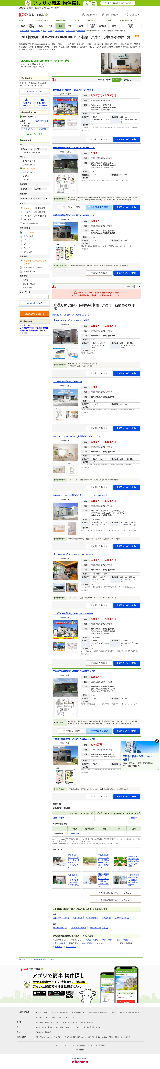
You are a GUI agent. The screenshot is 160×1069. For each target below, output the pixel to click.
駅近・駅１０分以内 (61, 918)
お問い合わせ (81, 1045)
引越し (42, 1037)
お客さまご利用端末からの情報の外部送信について (69, 1012)
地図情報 (127, 1037)
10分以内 (27, 216)
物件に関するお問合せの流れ (98, 1012)
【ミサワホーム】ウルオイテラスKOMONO (73, 554)
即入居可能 (106, 918)
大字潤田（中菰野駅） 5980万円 (67, 382)
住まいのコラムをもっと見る (116, 900)
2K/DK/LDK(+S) (29, 165)
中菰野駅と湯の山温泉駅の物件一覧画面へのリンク (70, 315)
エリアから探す (34, 134)
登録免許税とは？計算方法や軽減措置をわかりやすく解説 (133, 861)
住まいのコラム (101, 1037)
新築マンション (41, 1027)
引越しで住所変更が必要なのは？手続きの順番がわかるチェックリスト (103, 880)
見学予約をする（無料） (99, 207)
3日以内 (27, 244)
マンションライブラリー (55, 1037)
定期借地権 (27, 287)
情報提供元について (26, 959)
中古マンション (53, 1027)
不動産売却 (39, 1032)
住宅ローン (100, 1027)
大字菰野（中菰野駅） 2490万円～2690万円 (73, 90)
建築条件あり (29, 271)
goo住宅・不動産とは (43, 1012)
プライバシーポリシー (61, 1045)
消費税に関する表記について (67, 1017)
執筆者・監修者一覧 (115, 1037)
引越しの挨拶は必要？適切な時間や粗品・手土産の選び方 (133, 880)
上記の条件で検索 (34, 314)
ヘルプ (73, 1045)
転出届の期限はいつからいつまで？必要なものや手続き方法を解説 (73, 880)
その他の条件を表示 (33, 303)
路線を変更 (28, 129)
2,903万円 (133, 818)
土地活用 (48, 1032)
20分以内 (27, 220)
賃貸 (126, 940)
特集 (37, 1037)
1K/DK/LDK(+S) (29, 161)
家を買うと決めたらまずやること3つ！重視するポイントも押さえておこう (74, 861)
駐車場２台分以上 (122, 918)
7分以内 (41, 212)
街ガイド (91, 1037)
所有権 (25, 280)
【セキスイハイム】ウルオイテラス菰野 (71, 320)
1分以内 (41, 208)
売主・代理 (77, 918)
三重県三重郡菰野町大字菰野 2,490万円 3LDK (74, 215)
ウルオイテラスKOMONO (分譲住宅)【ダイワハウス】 (78, 436)
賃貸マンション (73, 1022)
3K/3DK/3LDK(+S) (60, 928)
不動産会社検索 (70, 1037)
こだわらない (29, 232)
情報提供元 (114, 1012)
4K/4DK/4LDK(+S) (78, 928)
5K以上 (26, 176)
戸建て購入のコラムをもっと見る (116, 893)
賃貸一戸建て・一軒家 (58, 1022)
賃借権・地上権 (29, 284)
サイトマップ (92, 1045)
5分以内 (27, 212)
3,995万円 (75, 834)
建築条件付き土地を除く (34, 267)
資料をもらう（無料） (127, 139)
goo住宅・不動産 (23, 1012)
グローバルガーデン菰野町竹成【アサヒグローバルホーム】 (80, 495)
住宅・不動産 (87, 943)
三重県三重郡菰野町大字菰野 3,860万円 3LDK (74, 148)
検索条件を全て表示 (35, 91)
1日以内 (27, 240)
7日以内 (27, 248)
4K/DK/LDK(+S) (29, 172)
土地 (118, 940)
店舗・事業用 (60, 943)
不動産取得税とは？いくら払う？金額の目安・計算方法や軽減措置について (103, 861)
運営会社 (102, 1045)
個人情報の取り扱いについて (45, 1017)
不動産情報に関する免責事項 (44, 959)
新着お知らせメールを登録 (42, 102)
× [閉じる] (156, 741)
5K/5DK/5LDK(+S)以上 (99, 928)
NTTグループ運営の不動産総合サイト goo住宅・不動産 (39, 8)
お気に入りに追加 (99, 139)
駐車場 (82, 1022)
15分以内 (42, 216)
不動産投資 (90, 1027)
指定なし (27, 208)
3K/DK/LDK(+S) (29, 168)
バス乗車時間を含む (31, 223)
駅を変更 (42, 129)
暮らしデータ (71, 947)
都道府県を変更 (42, 121)
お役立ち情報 (21, 1037)
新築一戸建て (92, 940)
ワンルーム (27, 180)
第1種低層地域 (92, 918)
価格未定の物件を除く (32, 152)
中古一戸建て (107, 940)
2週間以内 (28, 252)
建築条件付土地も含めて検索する (35, 262)
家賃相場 (58, 947)
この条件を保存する (27, 102)
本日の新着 (28, 236)
